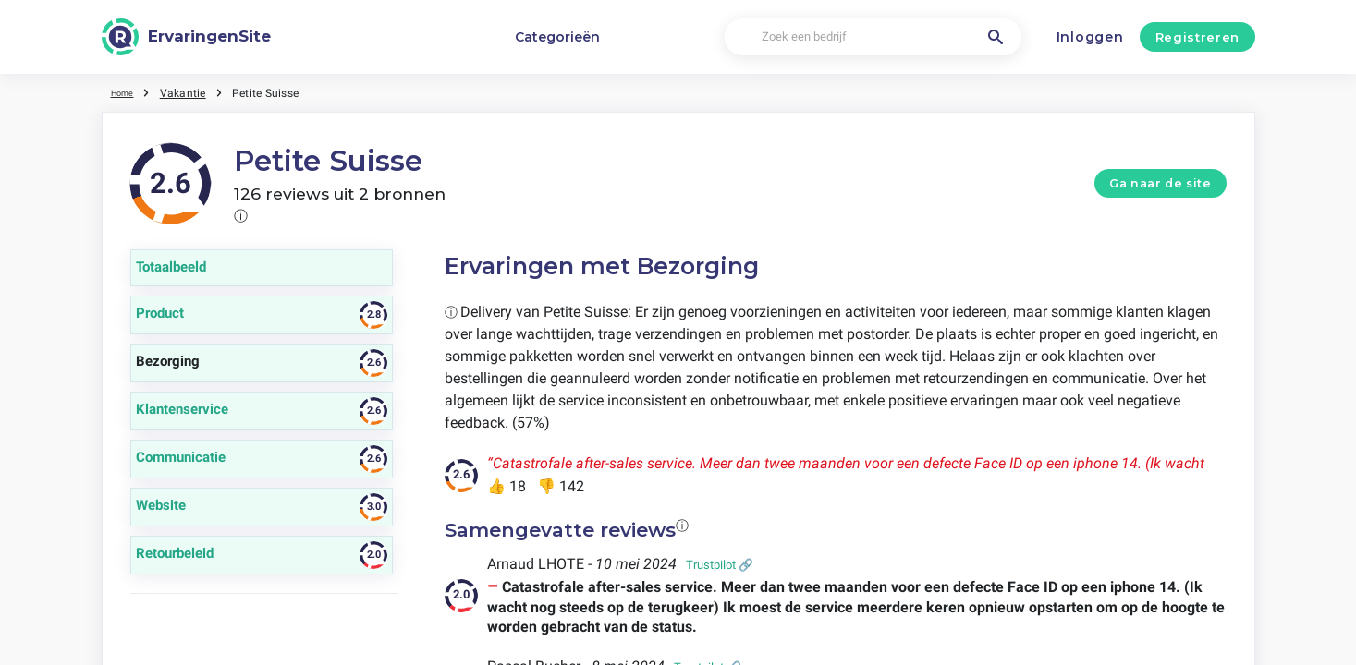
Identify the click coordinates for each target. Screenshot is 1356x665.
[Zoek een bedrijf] (873, 37)
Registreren (1197, 37)
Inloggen (1090, 37)
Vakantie (191, 92)
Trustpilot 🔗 (719, 565)
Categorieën (557, 37)
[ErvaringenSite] (187, 37)
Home (126, 92)
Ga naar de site (1160, 183)
